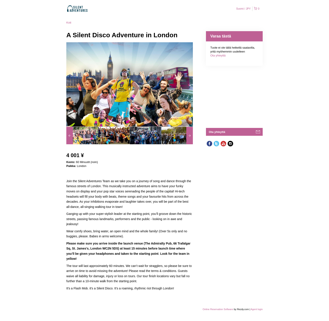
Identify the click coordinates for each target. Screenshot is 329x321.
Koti (68, 22)
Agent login (257, 309)
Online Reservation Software (218, 309)
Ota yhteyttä (218, 55)
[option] (82, 135)
